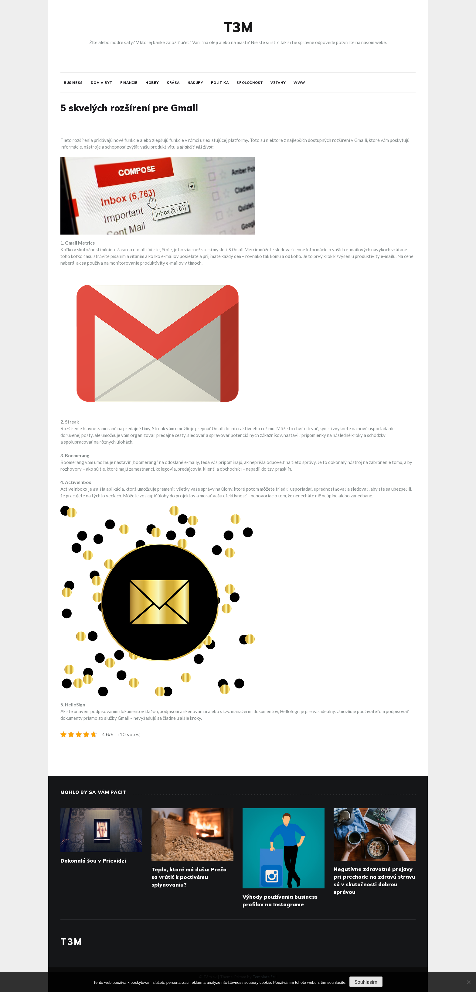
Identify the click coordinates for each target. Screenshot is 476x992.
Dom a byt (101, 83)
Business (73, 83)
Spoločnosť (249, 83)
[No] (468, 982)
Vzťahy (278, 83)
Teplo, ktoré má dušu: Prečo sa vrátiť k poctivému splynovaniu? (188, 877)
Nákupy (195, 83)
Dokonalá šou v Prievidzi (93, 860)
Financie (129, 83)
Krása (173, 83)
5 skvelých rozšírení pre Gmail (129, 108)
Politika (220, 83)
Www (299, 83)
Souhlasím (366, 982)
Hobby (152, 83)
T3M (238, 27)
